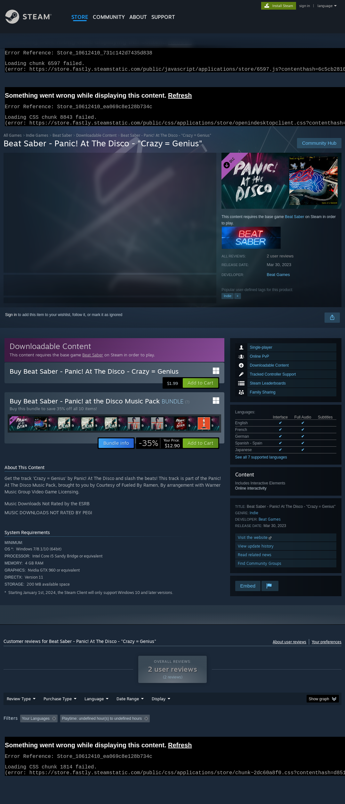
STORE (79, 17)
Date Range (127, 715)
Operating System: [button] (249, 735)
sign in (304, 6)
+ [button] (237, 303)
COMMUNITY (109, 17)
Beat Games (278, 282)
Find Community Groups (259, 571)
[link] (159, 451)
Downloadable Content (96, 143)
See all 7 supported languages (261, 465)
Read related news (254, 562)
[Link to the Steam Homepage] (33, 22)
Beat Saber (62, 143)
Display (158, 715)
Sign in (11, 322)
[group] (172, 739)
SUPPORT (163, 17)
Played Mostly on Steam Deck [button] (195, 735)
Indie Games (37, 143)
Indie (227, 303)
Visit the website (255, 545)
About (138, 17)
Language (94, 715)
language (325, 6)
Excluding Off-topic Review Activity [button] (100, 735)
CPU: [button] (282, 735)
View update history (256, 553)
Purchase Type (58, 715)
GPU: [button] (304, 735)
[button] (200, 391)
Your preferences (326, 649)
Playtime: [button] (150, 735)
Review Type (19, 715)
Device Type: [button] (16, 744)
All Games (13, 143)
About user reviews (289, 649)
